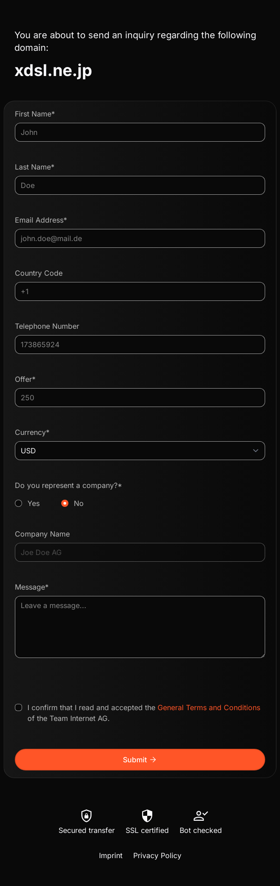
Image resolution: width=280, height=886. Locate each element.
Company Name (42, 533)
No (79, 503)
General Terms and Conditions (209, 707)
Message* (32, 586)
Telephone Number (47, 326)
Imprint (110, 855)
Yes (33, 503)
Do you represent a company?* (140, 495)
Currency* (32, 432)
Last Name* (34, 166)
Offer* (25, 379)
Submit (140, 759)
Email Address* (41, 219)
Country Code (39, 272)
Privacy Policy (157, 855)
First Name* (35, 113)
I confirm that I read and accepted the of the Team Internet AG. (143, 713)
